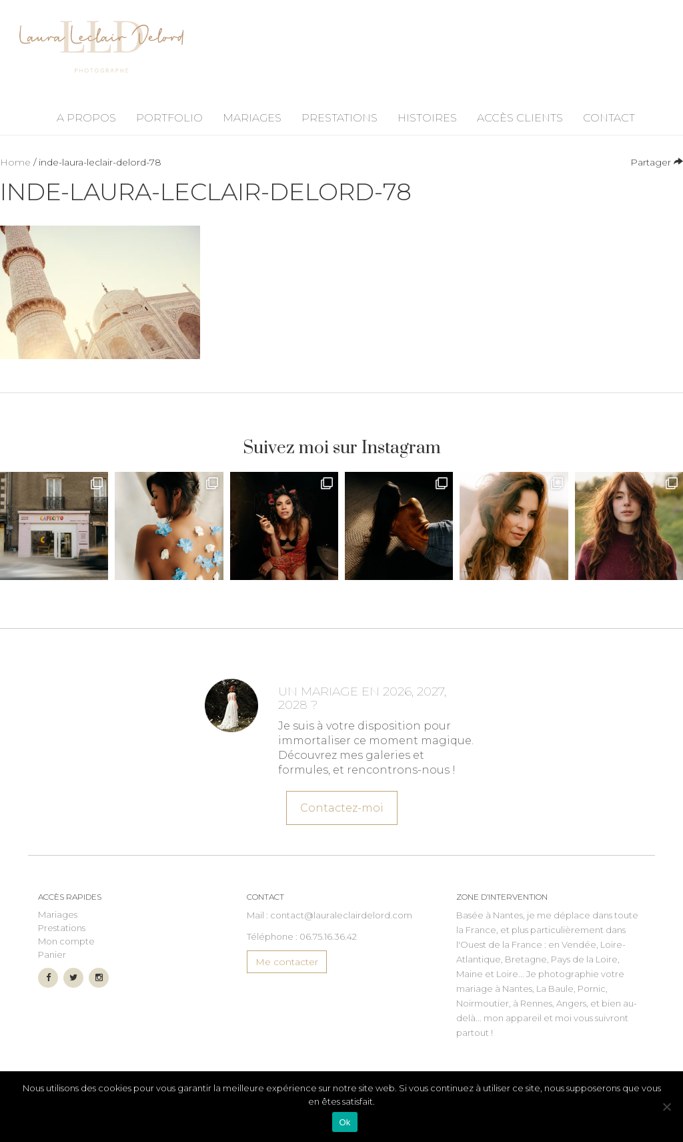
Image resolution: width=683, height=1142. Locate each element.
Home (15, 162)
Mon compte (66, 941)
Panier (52, 954)
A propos (86, 117)
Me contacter (286, 962)
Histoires (427, 117)
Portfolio (169, 117)
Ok (344, 1122)
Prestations (339, 117)
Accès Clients (520, 117)
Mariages (252, 117)
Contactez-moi (341, 806)
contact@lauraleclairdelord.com (341, 915)
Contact (609, 117)
